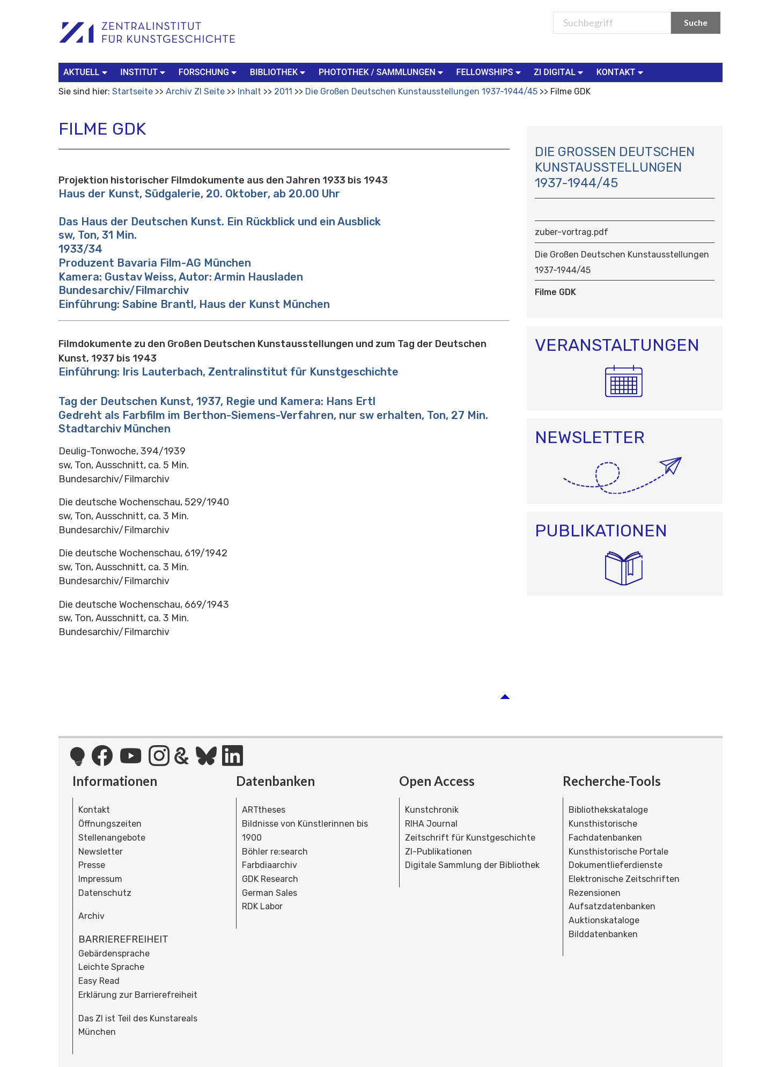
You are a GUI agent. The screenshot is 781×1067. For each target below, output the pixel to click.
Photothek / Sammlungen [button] (382, 71)
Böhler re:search (275, 852)
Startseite (132, 91)
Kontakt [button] (621, 71)
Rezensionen (595, 893)
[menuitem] (87, 72)
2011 (283, 91)
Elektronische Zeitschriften (624, 879)
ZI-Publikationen (438, 852)
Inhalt (249, 91)
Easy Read (99, 981)
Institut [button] (144, 71)
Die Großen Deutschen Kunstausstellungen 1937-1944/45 (422, 91)
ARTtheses (263, 810)
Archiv (91, 916)
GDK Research (270, 879)
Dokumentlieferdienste (615, 865)
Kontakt (94, 810)
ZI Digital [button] (559, 71)
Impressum (100, 879)
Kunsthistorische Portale (618, 852)
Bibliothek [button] (279, 71)
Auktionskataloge (604, 920)
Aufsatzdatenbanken (612, 906)
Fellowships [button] (490, 71)
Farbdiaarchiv (269, 865)
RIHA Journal (431, 824)
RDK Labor (262, 906)
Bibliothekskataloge (608, 810)
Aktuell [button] (86, 71)
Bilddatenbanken (603, 934)
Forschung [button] (209, 71)
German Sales (269, 893)
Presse (91, 865)
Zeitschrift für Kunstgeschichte (470, 838)
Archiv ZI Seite (195, 91)
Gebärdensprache (114, 953)
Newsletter (100, 852)
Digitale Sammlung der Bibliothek (472, 865)
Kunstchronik (432, 810)
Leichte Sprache (111, 967)
